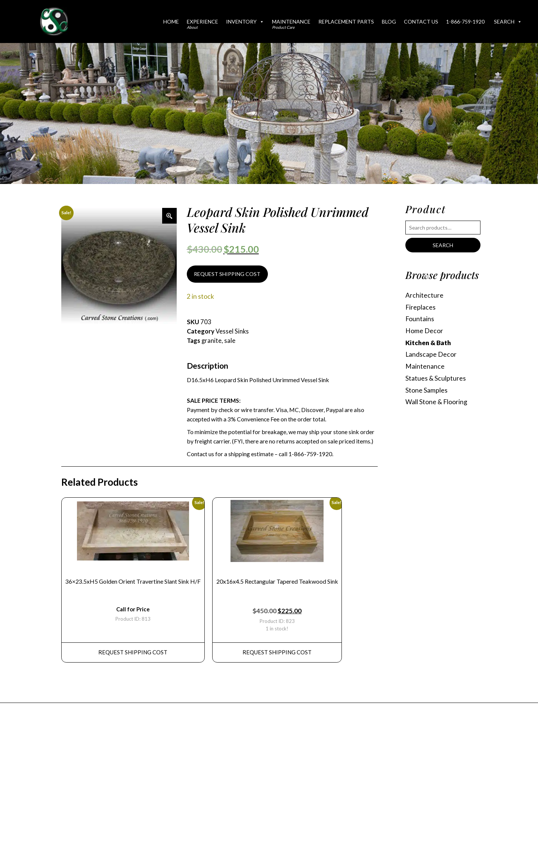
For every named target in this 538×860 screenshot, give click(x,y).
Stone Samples (426, 390)
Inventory (245, 21)
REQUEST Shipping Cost (132, 652)
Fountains (419, 319)
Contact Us (421, 21)
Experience (202, 24)
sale (229, 340)
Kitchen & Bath (428, 343)
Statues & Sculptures (435, 378)
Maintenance (291, 24)
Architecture (424, 295)
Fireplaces (420, 307)
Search (508, 21)
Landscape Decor (431, 354)
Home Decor (424, 331)
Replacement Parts (346, 21)
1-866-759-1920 (465, 21)
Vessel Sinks (232, 331)
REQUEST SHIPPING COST (227, 274)
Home (171, 21)
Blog (389, 21)
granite (211, 340)
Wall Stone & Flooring (436, 402)
